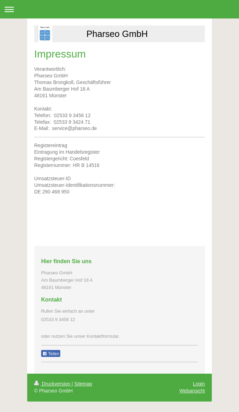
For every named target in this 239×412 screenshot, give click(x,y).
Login (199, 384)
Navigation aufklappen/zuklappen (119, 9)
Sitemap (83, 384)
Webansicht (192, 391)
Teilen (51, 353)
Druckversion (52, 384)
